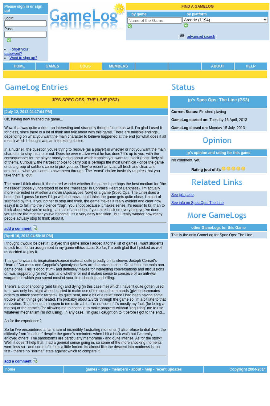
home (10, 369)
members (120, 369)
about (136, 369)
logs (104, 369)
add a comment (20, 228)
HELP (251, 66)
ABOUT (217, 66)
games (91, 369)
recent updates (168, 369)
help (148, 369)
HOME (19, 66)
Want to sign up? (23, 58)
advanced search (201, 37)
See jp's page (182, 195)
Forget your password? (16, 51)
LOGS (85, 66)
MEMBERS (118, 66)
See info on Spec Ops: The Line (197, 203)
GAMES (52, 66)
